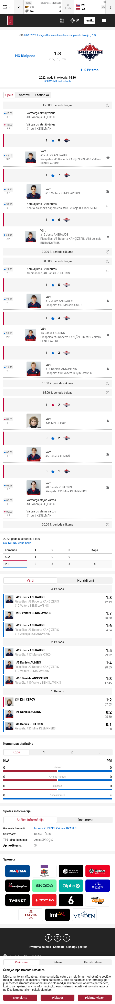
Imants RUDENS (44, 828)
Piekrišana (21, 962)
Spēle (9, 95)
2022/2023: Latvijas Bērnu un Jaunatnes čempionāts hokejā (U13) (60, 35)
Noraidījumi (85, 580)
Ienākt (90, 20)
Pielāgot (57, 997)
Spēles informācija (30, 820)
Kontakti (58, 947)
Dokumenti (85, 820)
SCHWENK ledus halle (58, 81)
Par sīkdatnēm (93, 962)
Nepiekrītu (20, 997)
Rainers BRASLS (66, 828)
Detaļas (57, 962)
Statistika (42, 95)
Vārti (30, 580)
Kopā (16, 752)
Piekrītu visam (94, 997)
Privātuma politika (39, 947)
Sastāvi (24, 95)
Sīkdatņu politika (76, 947)
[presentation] (18, 7)
